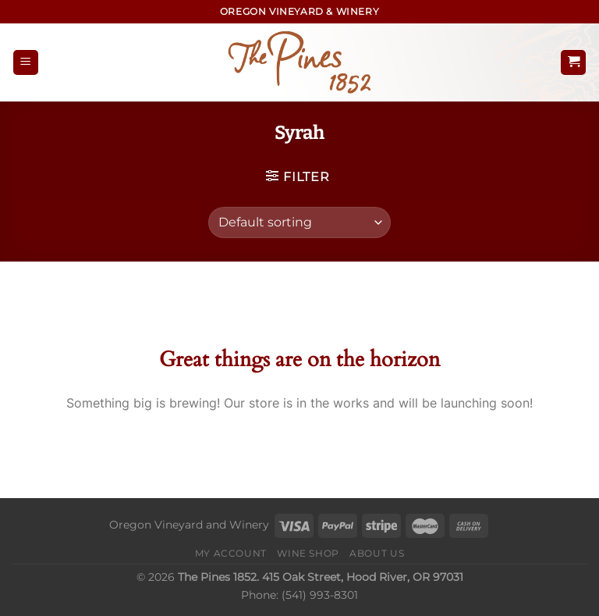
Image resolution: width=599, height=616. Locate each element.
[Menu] (25, 63)
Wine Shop (308, 553)
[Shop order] (299, 222)
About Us (376, 553)
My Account (231, 553)
